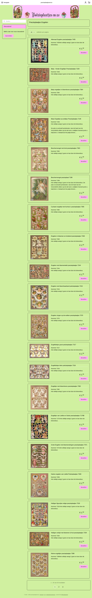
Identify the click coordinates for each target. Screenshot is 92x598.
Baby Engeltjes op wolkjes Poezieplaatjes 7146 (66, 119)
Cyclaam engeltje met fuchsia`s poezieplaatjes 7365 (67, 207)
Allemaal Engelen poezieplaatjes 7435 (63, 39)
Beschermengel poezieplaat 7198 (61, 177)
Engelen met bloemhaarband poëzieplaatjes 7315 (67, 286)
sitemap (41, 594)
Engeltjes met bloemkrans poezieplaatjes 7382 (66, 386)
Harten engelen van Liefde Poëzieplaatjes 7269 (66, 474)
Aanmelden (8, 36)
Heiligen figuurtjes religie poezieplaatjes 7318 (65, 503)
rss (45, 594)
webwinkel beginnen (50, 594)
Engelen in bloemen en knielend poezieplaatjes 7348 (68, 236)
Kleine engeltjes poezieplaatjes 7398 (62, 553)
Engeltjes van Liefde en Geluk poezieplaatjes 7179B (67, 415)
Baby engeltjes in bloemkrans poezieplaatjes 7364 (67, 89)
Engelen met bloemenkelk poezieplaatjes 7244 (66, 265)
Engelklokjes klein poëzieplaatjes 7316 (63, 365)
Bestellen (83, 52)
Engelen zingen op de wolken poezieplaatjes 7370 (67, 315)
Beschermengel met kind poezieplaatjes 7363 (65, 148)
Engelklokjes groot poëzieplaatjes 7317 (63, 344)
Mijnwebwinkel (65, 594)
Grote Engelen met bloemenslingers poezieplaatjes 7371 (69, 445)
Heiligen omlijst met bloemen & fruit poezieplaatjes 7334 (69, 532)
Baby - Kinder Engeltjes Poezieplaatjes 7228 (65, 69)
